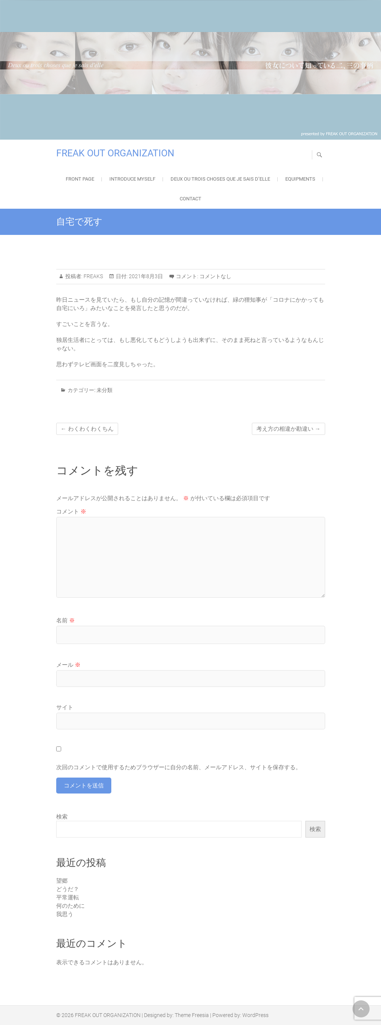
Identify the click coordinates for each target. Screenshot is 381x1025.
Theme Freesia (192, 1015)
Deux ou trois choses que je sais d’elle (220, 179)
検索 (62, 816)
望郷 (62, 880)
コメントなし (215, 276)
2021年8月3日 (145, 276)
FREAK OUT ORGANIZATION (115, 153)
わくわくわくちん (87, 428)
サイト (64, 707)
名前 (65, 620)
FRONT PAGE (80, 179)
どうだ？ (67, 889)
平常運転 (67, 897)
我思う (64, 914)
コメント (71, 511)
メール (68, 664)
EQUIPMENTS (300, 179)
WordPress (255, 1015)
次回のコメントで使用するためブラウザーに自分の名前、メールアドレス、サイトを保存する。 (178, 767)
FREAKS (92, 276)
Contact (190, 199)
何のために (70, 905)
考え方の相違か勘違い (288, 428)
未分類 (104, 390)
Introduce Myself (132, 179)
